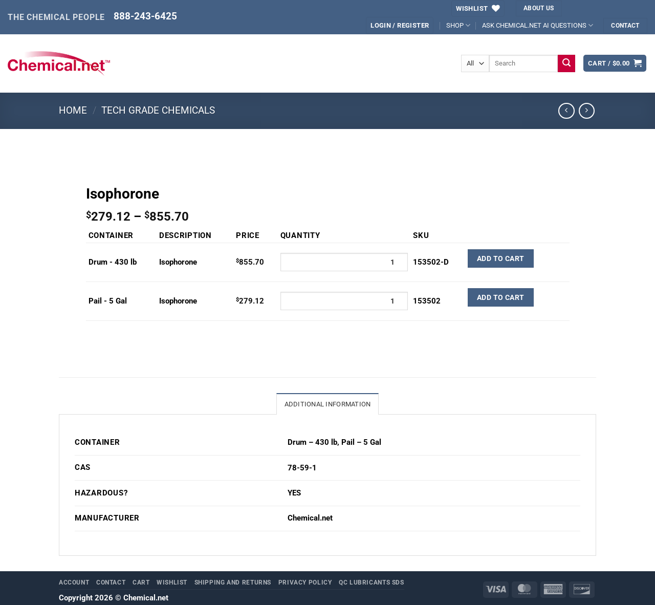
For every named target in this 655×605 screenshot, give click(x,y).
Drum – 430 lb (312, 442)
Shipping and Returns (233, 582)
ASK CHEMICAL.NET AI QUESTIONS (537, 25)
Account (74, 582)
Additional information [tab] (328, 404)
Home (73, 110)
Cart (141, 582)
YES (294, 493)
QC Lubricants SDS (371, 582)
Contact (110, 582)
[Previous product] (587, 111)
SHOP (458, 25)
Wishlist (172, 582)
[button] (615, 63)
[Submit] (567, 63)
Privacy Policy (305, 582)
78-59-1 (302, 467)
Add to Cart (501, 258)
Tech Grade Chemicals (158, 110)
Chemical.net (310, 518)
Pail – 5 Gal (361, 442)
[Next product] (566, 111)
